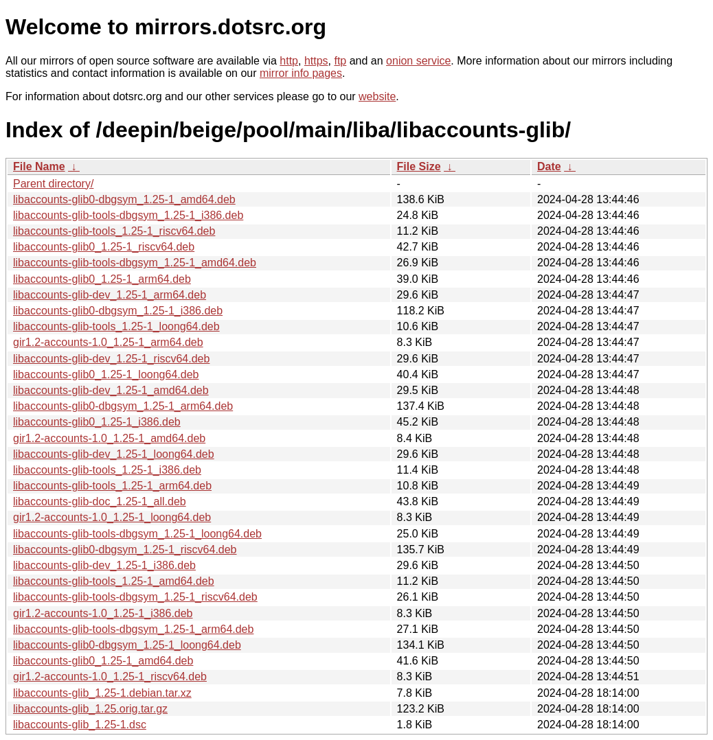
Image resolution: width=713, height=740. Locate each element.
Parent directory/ (53, 183)
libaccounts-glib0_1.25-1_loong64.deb (106, 374)
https (316, 61)
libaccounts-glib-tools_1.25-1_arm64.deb (112, 486)
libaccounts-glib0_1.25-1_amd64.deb (103, 661)
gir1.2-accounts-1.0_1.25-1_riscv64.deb (110, 676)
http (289, 61)
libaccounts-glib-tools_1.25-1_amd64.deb (113, 581)
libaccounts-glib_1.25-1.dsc (79, 724)
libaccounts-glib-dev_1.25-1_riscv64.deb (111, 359)
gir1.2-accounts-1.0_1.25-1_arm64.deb (108, 342)
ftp (340, 61)
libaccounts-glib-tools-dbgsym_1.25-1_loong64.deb (137, 534)
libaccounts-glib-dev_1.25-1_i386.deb (104, 565)
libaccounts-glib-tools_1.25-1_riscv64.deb (114, 231)
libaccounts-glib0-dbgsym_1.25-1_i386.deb (118, 310)
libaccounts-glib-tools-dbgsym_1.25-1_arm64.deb (133, 629)
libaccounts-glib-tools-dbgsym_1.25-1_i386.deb (128, 215)
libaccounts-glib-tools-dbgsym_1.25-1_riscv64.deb (135, 597)
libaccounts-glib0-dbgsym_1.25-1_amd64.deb (124, 199)
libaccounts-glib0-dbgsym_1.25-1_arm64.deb (123, 406)
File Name (39, 166)
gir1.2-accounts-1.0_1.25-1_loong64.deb (112, 517)
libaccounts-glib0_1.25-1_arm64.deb (102, 279)
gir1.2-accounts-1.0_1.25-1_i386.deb (103, 613)
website (377, 96)
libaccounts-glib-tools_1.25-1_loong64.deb (116, 326)
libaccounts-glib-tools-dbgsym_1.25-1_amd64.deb (134, 262)
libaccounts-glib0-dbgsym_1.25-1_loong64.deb (127, 645)
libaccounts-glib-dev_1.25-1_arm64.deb (109, 295)
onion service (418, 61)
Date (549, 166)
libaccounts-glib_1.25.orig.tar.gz (90, 709)
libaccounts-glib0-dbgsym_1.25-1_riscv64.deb (125, 549)
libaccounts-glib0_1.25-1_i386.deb (97, 422)
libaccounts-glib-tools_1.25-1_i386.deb (107, 470)
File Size (419, 166)
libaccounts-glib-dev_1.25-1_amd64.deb (111, 390)
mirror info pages (301, 73)
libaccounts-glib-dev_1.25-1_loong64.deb (113, 454)
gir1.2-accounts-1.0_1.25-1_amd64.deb (109, 438)
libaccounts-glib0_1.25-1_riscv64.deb (103, 247)
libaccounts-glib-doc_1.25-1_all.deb (99, 501)
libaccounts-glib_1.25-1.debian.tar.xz (102, 693)
